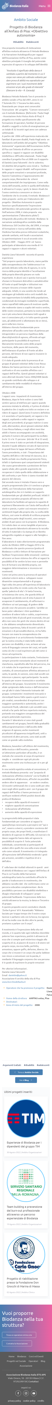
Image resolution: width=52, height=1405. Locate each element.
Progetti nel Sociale (16, 1361)
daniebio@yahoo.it (17, 975)
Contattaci (34, 1381)
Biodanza (21, 1356)
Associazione (26, 1365)
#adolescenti (32, 41)
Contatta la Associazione (17, 1343)
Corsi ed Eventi (36, 1356)
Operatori (33, 1361)
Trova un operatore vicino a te (19, 1335)
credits (40, 1400)
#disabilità (18, 41)
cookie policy (29, 1400)
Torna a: (26, 1072)
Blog (43, 1361)
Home (12, 1356)
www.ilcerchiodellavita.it (14, 981)
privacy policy (14, 1400)
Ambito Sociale (26, 19)
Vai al (26, 1080)
